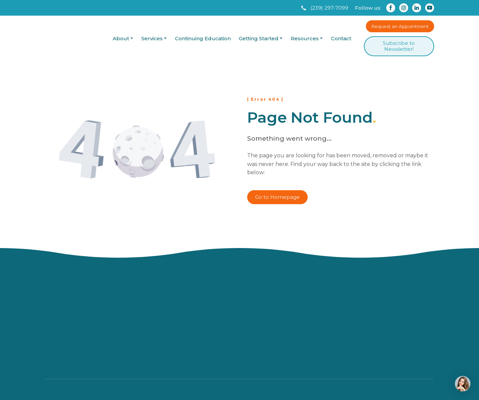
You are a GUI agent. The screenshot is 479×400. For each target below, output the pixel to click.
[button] (324, 8)
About (121, 38)
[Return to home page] (72, 38)
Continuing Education (203, 38)
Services (152, 38)
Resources (305, 38)
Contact (341, 38)
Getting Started (258, 38)
